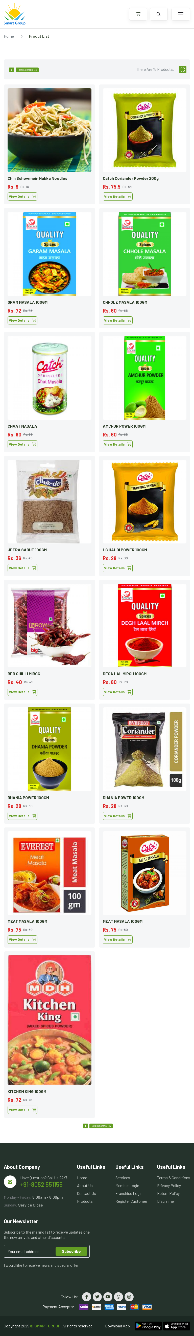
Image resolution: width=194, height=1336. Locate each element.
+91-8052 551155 (41, 1184)
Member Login (127, 1185)
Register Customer (131, 1201)
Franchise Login (128, 1193)
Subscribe (71, 1251)
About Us (85, 1185)
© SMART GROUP (45, 1325)
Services (122, 1177)
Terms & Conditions (173, 1177)
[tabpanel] (97, 599)
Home (9, 36)
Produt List (39, 36)
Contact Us (86, 1193)
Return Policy (168, 1193)
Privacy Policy (169, 1185)
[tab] (182, 69)
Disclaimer (166, 1201)
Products (85, 1201)
